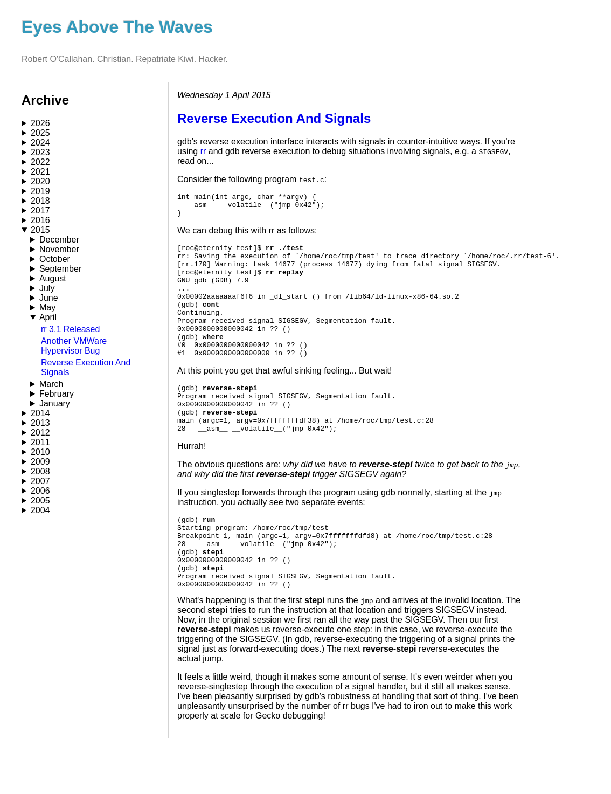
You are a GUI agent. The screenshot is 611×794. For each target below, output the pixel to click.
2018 (40, 200)
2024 (40, 142)
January (54, 403)
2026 (40, 123)
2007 (40, 481)
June (48, 297)
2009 (40, 461)
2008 (40, 471)
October (54, 259)
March (51, 384)
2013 (40, 422)
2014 (40, 413)
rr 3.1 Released (70, 329)
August (52, 278)
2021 (40, 171)
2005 (40, 500)
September (60, 268)
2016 (40, 220)
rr (203, 151)
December (59, 239)
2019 (40, 191)
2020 (40, 181)
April (48, 317)
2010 (40, 452)
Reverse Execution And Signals (274, 118)
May (47, 307)
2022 (40, 162)
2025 (40, 132)
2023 (40, 152)
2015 (40, 229)
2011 (40, 442)
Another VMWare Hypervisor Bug (74, 345)
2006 (40, 490)
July (46, 288)
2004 (40, 510)
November (59, 249)
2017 (40, 210)
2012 (40, 432)
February (56, 393)
